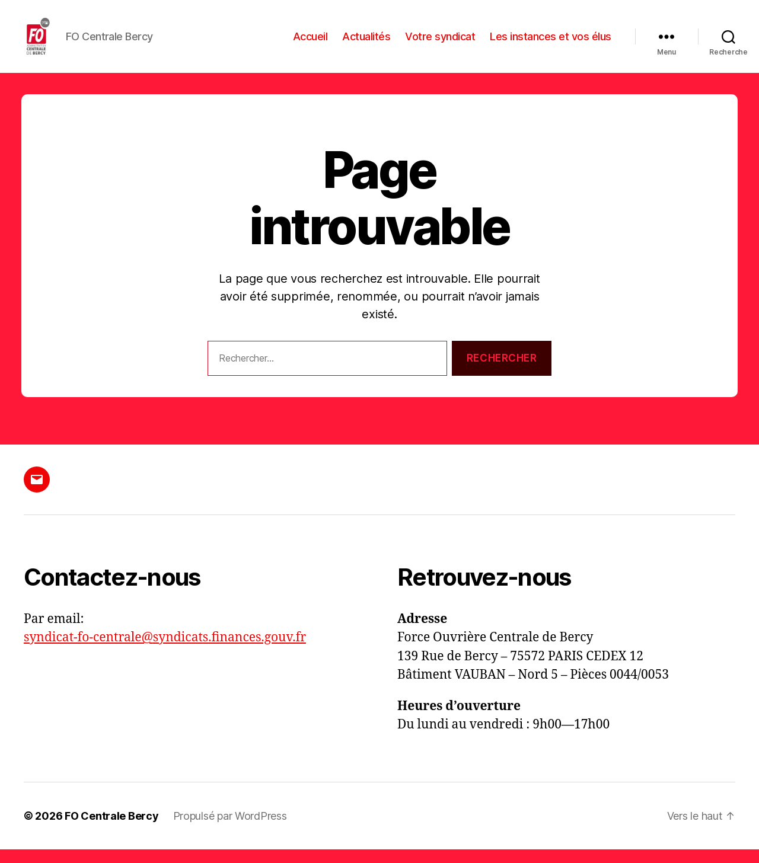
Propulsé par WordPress (230, 829)
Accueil (310, 43)
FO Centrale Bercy (111, 829)
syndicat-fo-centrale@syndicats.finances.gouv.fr (165, 651)
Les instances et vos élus (550, 43)
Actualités (366, 43)
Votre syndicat (440, 43)
